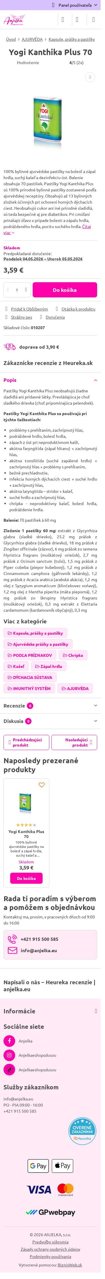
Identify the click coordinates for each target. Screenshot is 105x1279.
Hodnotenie (28, 62)
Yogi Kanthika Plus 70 (26, 834)
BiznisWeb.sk (70, 1264)
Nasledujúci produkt (78, 742)
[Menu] (94, 19)
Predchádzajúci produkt (25, 742)
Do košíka (65, 289)
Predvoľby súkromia (50, 1241)
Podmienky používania (50, 1256)
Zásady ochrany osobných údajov (50, 1249)
